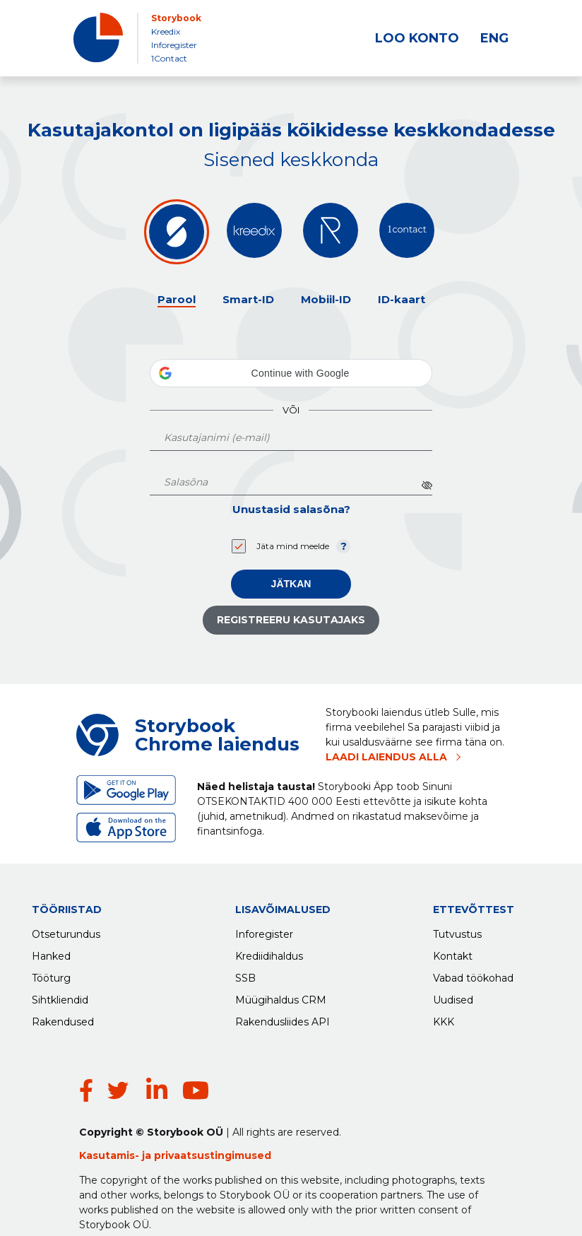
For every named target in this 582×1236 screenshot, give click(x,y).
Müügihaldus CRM (280, 996)
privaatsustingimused (212, 1127)
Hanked (51, 952)
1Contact (169, 58)
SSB (245, 974)
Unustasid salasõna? (291, 509)
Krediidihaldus (269, 952)
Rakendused (63, 1018)
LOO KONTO (417, 38)
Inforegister (174, 45)
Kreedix (165, 31)
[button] (291, 373)
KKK (443, 1018)
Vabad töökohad (473, 974)
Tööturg (51, 974)
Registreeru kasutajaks (291, 619)
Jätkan (291, 583)
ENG (494, 38)
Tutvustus (457, 930)
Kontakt (453, 952)
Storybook (176, 18)
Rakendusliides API (282, 1018)
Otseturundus (66, 930)
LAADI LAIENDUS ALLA (386, 757)
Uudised (453, 996)
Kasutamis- (110, 1127)
